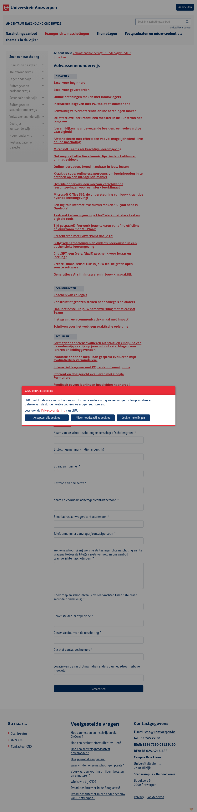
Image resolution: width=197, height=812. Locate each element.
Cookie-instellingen (133, 417)
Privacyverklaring (53, 410)
